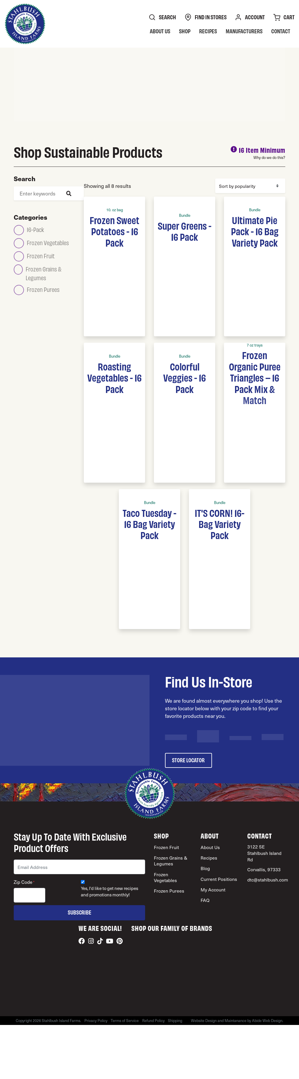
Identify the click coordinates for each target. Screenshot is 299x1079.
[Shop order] (250, 186)
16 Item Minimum (262, 150)
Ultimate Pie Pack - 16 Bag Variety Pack (255, 231)
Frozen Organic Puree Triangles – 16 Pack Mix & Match (255, 377)
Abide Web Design (268, 1020)
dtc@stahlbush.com (267, 879)
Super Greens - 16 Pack (184, 231)
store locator (188, 759)
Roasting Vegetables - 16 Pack (114, 377)
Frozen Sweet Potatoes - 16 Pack (114, 231)
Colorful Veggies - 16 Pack (184, 377)
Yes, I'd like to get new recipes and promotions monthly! (109, 891)
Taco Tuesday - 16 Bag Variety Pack (149, 523)
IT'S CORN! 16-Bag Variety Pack (219, 523)
